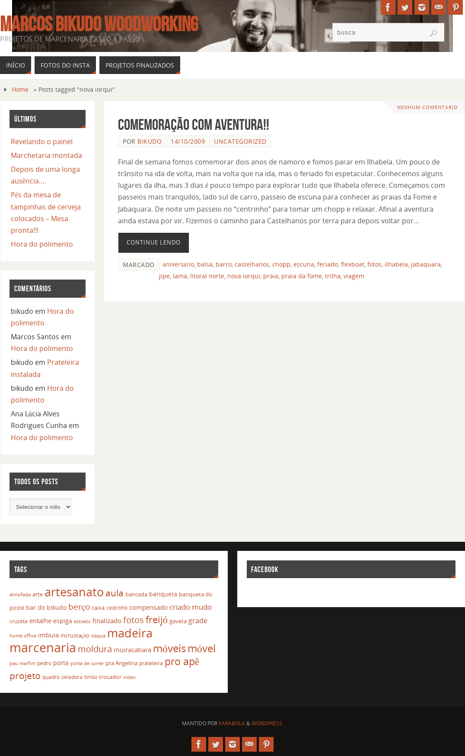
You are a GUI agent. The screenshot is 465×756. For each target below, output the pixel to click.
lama (180, 276)
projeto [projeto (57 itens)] (25, 675)
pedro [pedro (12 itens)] (44, 663)
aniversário (178, 264)
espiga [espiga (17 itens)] (62, 621)
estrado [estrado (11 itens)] (82, 621)
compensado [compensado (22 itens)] (148, 607)
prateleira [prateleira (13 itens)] (151, 663)
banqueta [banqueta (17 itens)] (163, 594)
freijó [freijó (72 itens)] (157, 619)
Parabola (232, 723)
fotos (374, 264)
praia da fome (301, 276)
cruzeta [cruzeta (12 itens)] (19, 621)
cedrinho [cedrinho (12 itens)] (116, 608)
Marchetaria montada (46, 155)
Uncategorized (240, 141)
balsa (205, 264)
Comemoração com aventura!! (193, 124)
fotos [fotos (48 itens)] (133, 620)
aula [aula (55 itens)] (114, 593)
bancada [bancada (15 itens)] (136, 594)
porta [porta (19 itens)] (61, 663)
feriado (327, 264)
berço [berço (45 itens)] (79, 606)
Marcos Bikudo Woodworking (99, 24)
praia (270, 276)
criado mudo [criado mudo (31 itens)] (190, 607)
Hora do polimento (42, 244)
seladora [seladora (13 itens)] (72, 677)
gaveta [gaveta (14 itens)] (178, 621)
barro (224, 264)
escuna (303, 264)
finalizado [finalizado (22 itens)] (106, 620)
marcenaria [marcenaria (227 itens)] (43, 647)
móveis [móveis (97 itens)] (169, 648)
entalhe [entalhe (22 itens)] (40, 620)
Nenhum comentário (427, 107)
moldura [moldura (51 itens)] (95, 649)
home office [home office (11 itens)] (23, 635)
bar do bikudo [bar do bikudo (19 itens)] (46, 607)
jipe (164, 276)
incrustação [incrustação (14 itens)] (75, 635)
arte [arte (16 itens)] (37, 594)
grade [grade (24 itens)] (197, 620)
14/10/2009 (188, 141)
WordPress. (267, 723)
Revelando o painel (42, 141)
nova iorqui (243, 276)
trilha (333, 276)
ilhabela (396, 264)
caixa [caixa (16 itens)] (98, 607)
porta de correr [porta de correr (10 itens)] (87, 663)
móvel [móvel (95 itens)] (202, 648)
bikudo (149, 141)
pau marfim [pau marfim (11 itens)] (22, 663)
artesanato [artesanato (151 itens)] (74, 592)
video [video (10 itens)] (129, 677)
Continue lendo (154, 242)
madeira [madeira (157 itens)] (130, 633)
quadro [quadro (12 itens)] (51, 677)
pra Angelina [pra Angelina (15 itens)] (121, 663)
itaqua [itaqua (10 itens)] (98, 636)
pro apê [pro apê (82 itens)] (182, 661)
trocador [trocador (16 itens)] (110, 677)
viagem (354, 276)
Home (20, 89)
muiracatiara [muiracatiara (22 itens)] (132, 649)
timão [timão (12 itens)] (90, 677)
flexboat (352, 264)
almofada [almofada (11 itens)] (20, 594)
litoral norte (207, 276)
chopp (281, 264)
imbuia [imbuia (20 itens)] (48, 635)
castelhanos (252, 264)
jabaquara (426, 264)
